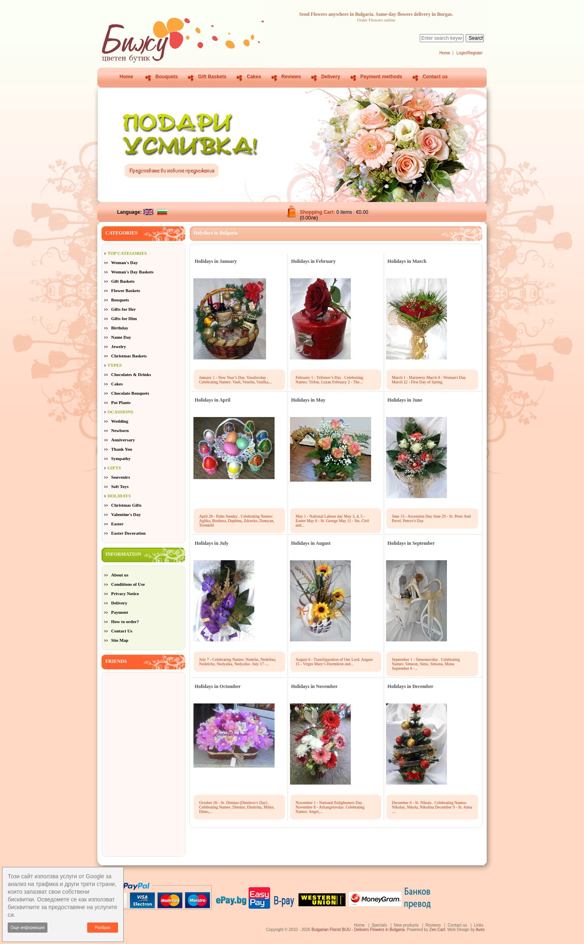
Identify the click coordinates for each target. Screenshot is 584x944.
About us (120, 574)
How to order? (125, 621)
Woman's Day (124, 262)
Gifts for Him (124, 318)
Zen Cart (437, 929)
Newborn (120, 430)
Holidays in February (313, 261)
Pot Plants (121, 402)
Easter (117, 523)
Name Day (121, 337)
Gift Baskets (212, 77)
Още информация (28, 927)
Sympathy (121, 458)
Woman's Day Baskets (132, 271)
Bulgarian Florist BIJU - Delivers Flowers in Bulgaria (358, 929)
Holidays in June (404, 400)
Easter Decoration (128, 533)
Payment (119, 612)
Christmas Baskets (129, 355)
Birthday (119, 327)
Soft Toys (120, 486)
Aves (480, 929)
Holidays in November (314, 686)
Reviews (291, 77)
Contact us (435, 77)
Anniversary (123, 439)
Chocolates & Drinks (131, 374)
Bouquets (166, 77)
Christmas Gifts (126, 505)
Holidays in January (216, 261)
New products (406, 925)
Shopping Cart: (318, 212)
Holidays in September (411, 543)
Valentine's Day (126, 514)
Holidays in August (311, 543)
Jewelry (118, 346)
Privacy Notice (125, 593)
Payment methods (381, 77)
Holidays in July (211, 543)
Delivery (330, 77)
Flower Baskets (125, 290)
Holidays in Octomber (217, 686)
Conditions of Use (128, 584)
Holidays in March (406, 261)
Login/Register (470, 53)
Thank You (121, 449)
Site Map (119, 640)
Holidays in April (212, 400)
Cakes (254, 77)
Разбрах (102, 927)
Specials (379, 925)
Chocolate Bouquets (130, 393)
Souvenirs (120, 477)
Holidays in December (410, 686)
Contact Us (121, 630)
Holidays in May (308, 400)
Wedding (119, 421)
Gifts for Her (123, 309)
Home (444, 53)
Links (478, 925)
